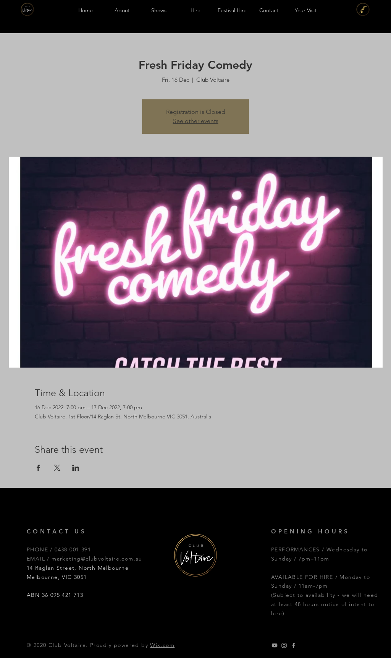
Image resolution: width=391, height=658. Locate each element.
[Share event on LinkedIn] (75, 468)
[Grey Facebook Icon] (293, 645)
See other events (195, 121)
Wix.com (162, 645)
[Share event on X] (57, 468)
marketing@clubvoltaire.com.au (97, 558)
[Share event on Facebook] (38, 468)
